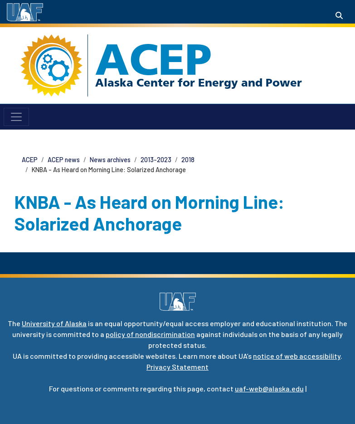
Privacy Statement (177, 366)
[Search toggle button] (339, 15)
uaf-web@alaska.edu (269, 388)
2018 (188, 160)
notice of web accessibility (296, 356)
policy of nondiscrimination (150, 334)
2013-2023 (156, 160)
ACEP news (64, 160)
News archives (110, 160)
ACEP (153, 59)
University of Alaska (54, 323)
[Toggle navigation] (16, 117)
